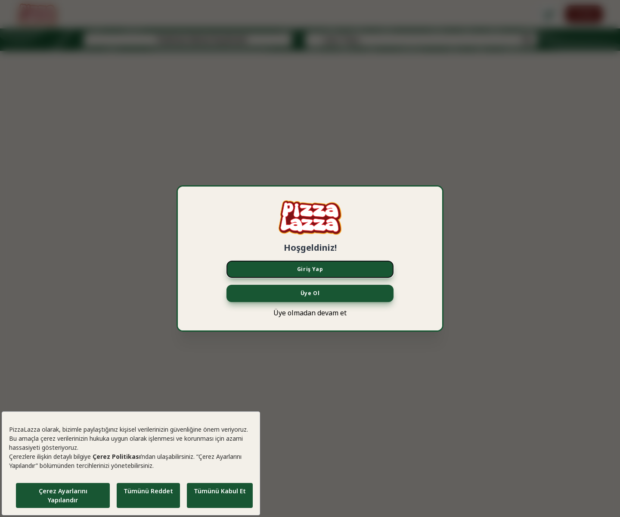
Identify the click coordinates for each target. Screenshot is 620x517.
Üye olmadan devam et (310, 313)
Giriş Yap (310, 269)
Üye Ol (310, 293)
